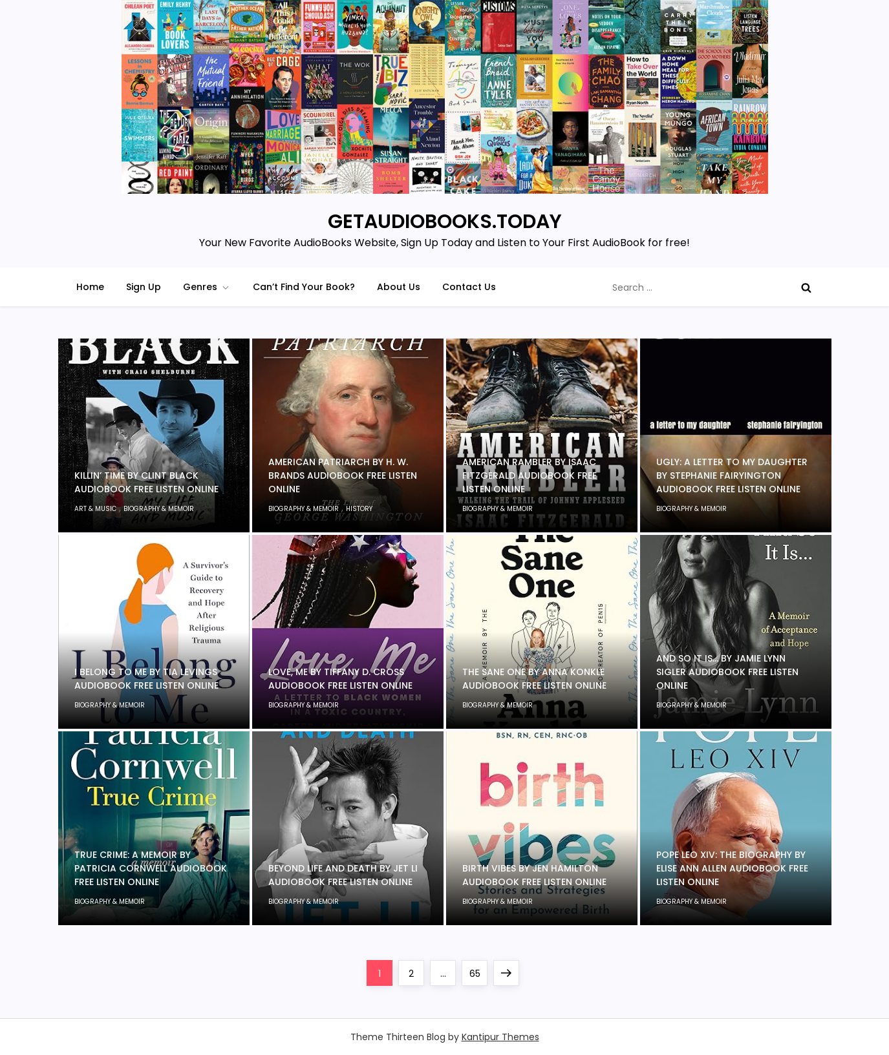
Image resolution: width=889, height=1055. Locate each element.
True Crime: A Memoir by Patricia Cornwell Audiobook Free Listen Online (150, 868)
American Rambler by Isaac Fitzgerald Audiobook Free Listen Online (529, 475)
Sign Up (143, 286)
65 (478, 970)
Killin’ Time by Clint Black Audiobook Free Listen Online (146, 482)
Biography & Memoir (158, 509)
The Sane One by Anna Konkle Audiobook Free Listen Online (534, 678)
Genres (207, 286)
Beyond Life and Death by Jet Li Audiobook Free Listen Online (343, 875)
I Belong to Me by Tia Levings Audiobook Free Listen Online (146, 678)
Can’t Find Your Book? (304, 286)
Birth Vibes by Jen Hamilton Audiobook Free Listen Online (534, 875)
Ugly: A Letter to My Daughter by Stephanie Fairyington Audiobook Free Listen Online (732, 475)
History (359, 509)
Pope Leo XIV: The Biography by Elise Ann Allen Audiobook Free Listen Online (732, 868)
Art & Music (95, 509)
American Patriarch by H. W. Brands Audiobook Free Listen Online (342, 475)
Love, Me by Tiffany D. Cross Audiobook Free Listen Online (340, 678)
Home (90, 286)
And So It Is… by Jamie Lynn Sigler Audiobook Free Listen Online (727, 672)
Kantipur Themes (500, 1036)
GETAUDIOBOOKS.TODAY (445, 221)
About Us (398, 286)
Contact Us (469, 286)
